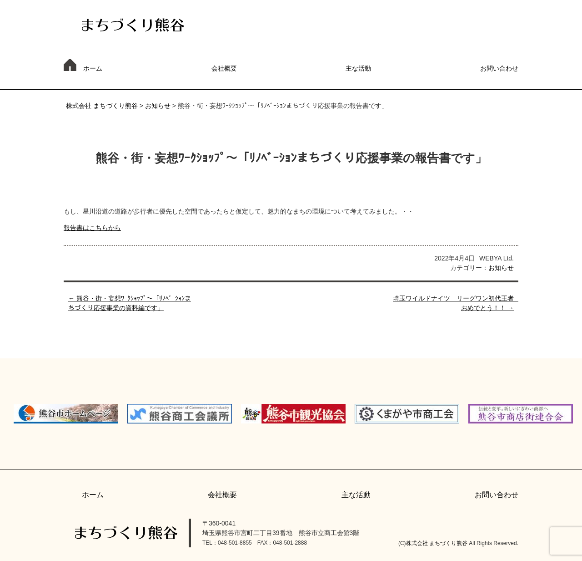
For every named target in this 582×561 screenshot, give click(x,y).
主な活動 (358, 68)
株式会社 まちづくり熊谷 (102, 105)
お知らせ (158, 105)
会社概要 (224, 68)
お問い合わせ (499, 68)
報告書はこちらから (92, 227)
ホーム (92, 68)
